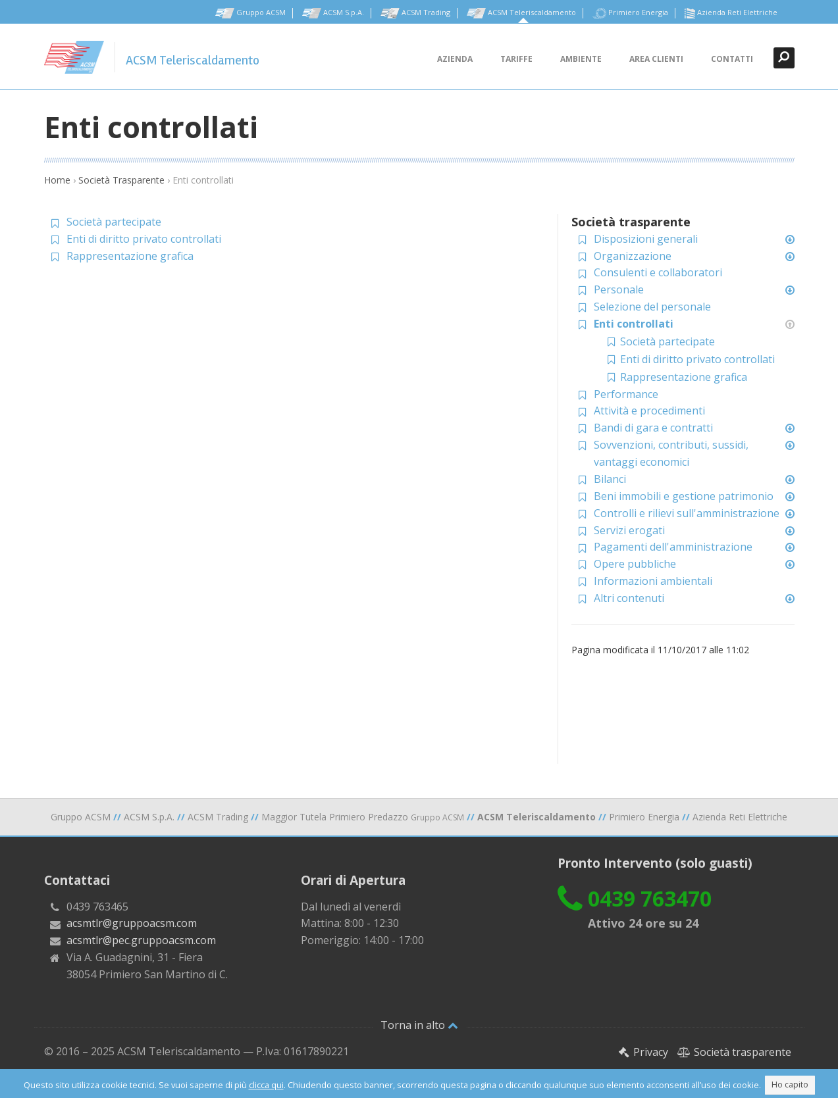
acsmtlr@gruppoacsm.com (131, 923)
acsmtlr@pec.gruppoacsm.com (141, 940)
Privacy (642, 1052)
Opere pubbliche (635, 564)
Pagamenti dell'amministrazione (673, 546)
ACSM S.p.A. (333, 13)
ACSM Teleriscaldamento (521, 13)
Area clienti (656, 58)
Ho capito (790, 1084)
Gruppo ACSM (250, 13)
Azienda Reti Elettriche (731, 13)
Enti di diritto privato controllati (143, 239)
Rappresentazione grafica (130, 256)
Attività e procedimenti (649, 410)
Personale (619, 289)
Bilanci (610, 479)
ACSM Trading (415, 13)
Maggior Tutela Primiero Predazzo (362, 817)
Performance (626, 394)
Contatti (732, 58)
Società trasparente (734, 1052)
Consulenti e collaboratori (658, 272)
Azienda (455, 58)
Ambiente (581, 58)
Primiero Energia (630, 13)
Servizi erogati (629, 530)
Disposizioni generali (646, 239)
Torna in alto (419, 1025)
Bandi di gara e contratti (653, 427)
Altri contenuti (629, 598)
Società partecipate (113, 221)
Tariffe (516, 58)
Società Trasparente (121, 180)
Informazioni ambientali (653, 581)
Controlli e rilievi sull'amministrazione (686, 513)
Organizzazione (632, 256)
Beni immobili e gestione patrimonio (683, 496)
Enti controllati (633, 323)
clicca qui (266, 1085)
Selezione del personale (652, 306)
